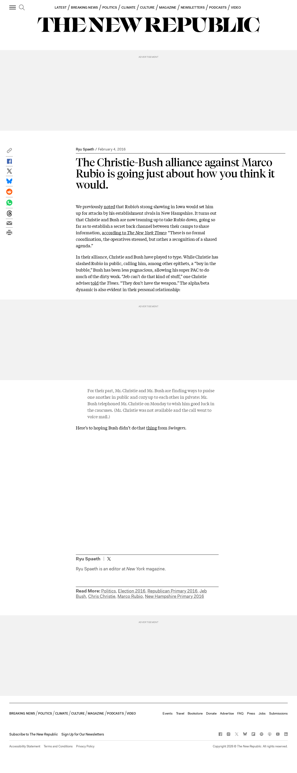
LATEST (60, 7)
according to (134, 232)
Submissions (278, 713)
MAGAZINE (167, 7)
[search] (21, 7)
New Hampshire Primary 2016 (174, 596)
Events (168, 713)
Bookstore (195, 713)
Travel (180, 713)
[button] (9, 152)
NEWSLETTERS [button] (193, 7)
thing (151, 428)
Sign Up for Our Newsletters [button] (82, 734)
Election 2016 (131, 591)
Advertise (227, 713)
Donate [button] (211, 713)
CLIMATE (128, 7)
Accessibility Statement (24, 746)
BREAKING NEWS (84, 7)
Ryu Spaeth (85, 149)
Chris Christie (101, 596)
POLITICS (109, 7)
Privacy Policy (85, 746)
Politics (108, 591)
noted (109, 206)
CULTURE (147, 7)
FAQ (240, 713)
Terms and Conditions (58, 746)
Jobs (262, 713)
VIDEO (236, 7)
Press (251, 713)
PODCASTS (218, 7)
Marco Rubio (130, 596)
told (95, 283)
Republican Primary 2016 (172, 591)
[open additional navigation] (12, 7)
